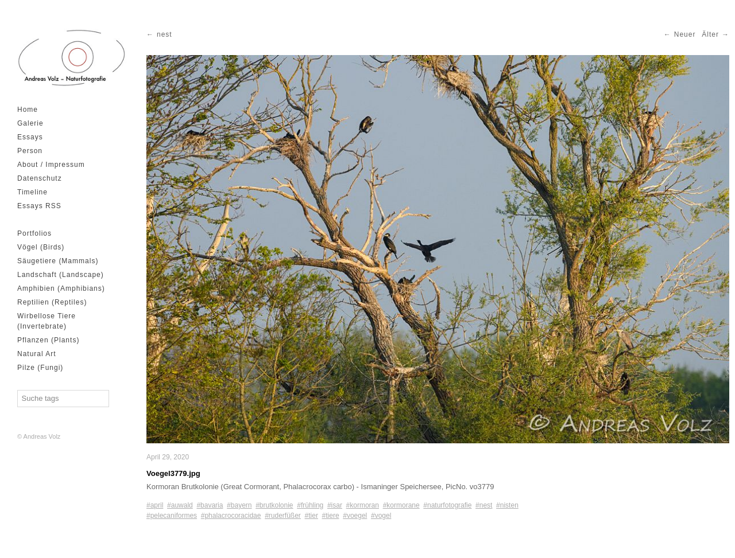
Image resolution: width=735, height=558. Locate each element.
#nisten (507, 505)
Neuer (685, 34)
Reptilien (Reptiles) (52, 302)
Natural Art (36, 354)
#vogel (381, 516)
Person (29, 151)
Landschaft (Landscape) (60, 275)
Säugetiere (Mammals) (57, 261)
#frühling (310, 505)
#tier (311, 516)
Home (27, 110)
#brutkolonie (274, 505)
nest (164, 34)
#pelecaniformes (171, 516)
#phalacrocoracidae (231, 516)
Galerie (30, 123)
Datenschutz (39, 178)
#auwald (180, 505)
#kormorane (401, 505)
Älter (710, 34)
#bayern (239, 505)
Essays (30, 137)
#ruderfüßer (283, 516)
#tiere (330, 516)
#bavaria (209, 505)
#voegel (355, 516)
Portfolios (34, 233)
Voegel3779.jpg (173, 473)
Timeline (32, 192)
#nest (483, 505)
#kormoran (362, 505)
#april (154, 505)
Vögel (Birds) (40, 247)
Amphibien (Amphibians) (61, 288)
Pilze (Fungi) (40, 368)
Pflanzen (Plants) (48, 340)
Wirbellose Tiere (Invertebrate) (46, 321)
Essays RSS (39, 206)
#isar (334, 505)
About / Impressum (51, 165)
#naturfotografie (447, 505)
